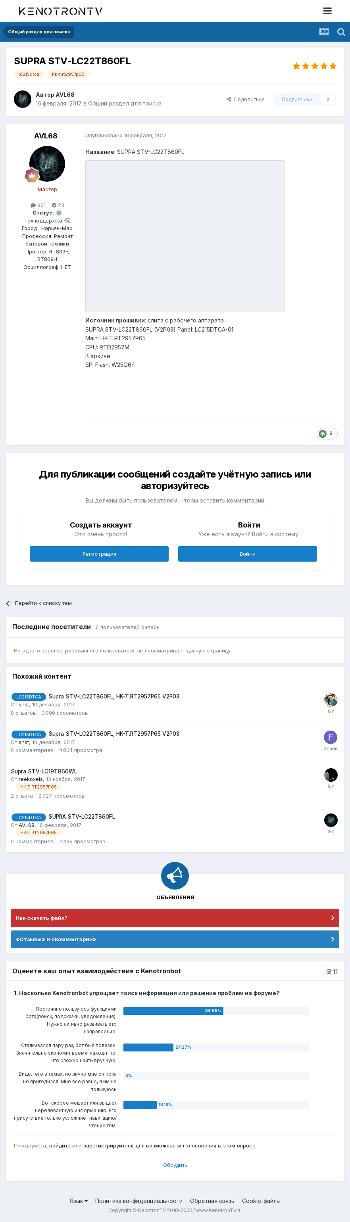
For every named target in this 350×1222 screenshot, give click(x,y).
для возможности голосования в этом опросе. (195, 1145)
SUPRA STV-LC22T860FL (81, 816)
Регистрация (99, 554)
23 (58, 205)
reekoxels (31, 779)
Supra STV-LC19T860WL (44, 771)
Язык (79, 1200)
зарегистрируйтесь (108, 1145)
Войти (248, 554)
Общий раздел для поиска (125, 103)
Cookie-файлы (261, 1200)
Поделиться (246, 99)
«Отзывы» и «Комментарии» (56, 939)
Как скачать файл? (41, 918)
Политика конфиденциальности (139, 1200)
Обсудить (175, 1165)
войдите (60, 1145)
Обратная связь (212, 1200)
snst (24, 704)
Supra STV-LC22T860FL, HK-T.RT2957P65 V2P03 (113, 696)
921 (38, 205)
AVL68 (65, 94)
